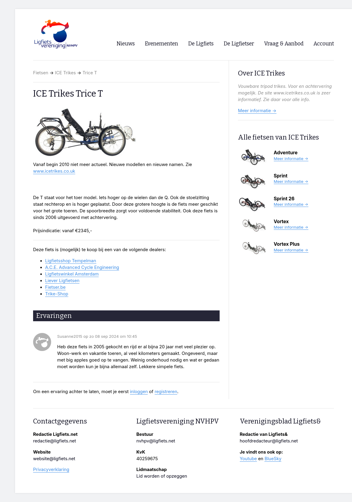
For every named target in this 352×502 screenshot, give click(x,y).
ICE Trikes (65, 72)
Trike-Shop (56, 294)
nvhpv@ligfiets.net (155, 441)
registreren (166, 391)
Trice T (89, 72)
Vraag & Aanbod (284, 44)
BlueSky (272, 458)
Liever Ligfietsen (62, 280)
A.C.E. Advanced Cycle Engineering (82, 267)
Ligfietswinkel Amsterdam (72, 274)
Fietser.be (55, 287)
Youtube (248, 458)
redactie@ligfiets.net (54, 441)
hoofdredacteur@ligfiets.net (269, 441)
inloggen (139, 391)
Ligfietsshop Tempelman (70, 260)
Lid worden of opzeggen (161, 476)
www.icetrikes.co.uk (54, 171)
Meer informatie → (257, 110)
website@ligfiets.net (54, 458)
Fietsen (40, 72)
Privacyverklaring (51, 469)
